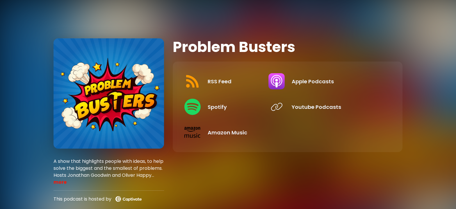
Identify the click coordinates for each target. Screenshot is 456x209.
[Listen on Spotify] (232, 106)
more (60, 182)
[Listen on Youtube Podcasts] (338, 106)
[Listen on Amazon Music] (232, 132)
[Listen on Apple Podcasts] (338, 81)
